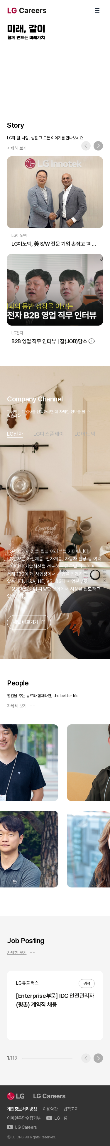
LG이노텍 (85, 433)
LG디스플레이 (48, 433)
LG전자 (15, 433)
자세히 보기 (21, 148)
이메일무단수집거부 (23, 1118)
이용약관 (50, 1109)
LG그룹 (56, 1118)
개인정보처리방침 (22, 1109)
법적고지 (70, 1109)
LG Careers (22, 1127)
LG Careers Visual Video (55, 73)
